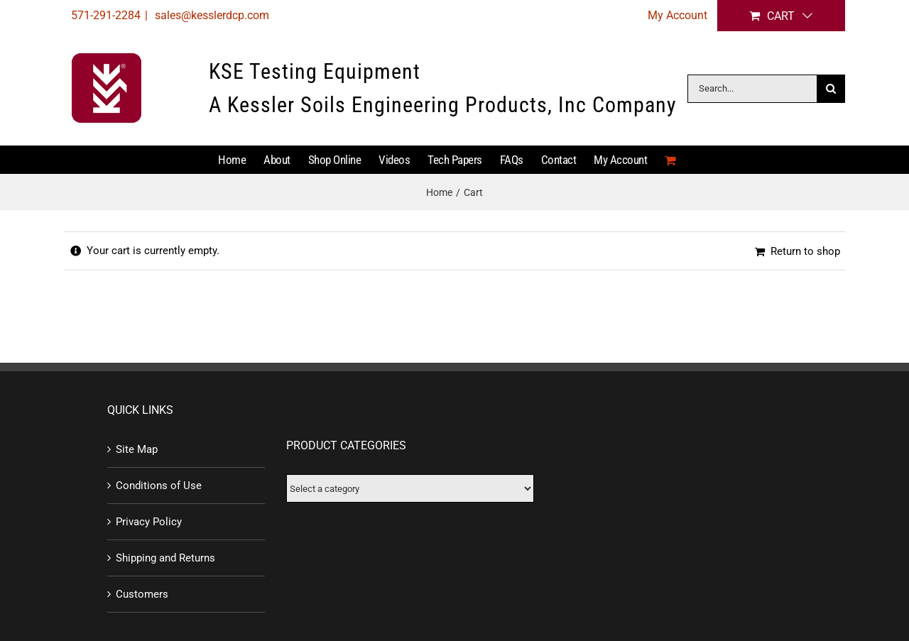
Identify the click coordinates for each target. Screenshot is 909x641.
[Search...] (752, 89)
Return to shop (805, 251)
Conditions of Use (159, 485)
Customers (142, 594)
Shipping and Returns (165, 558)
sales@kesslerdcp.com (210, 15)
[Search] (831, 89)
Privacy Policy (149, 521)
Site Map (137, 449)
